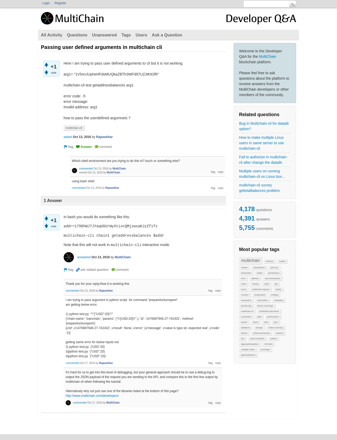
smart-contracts (257, 338)
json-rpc (274, 267)
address (255, 278)
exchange (265, 349)
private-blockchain (261, 333)
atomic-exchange (265, 306)
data (259, 317)
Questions (77, 35)
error (243, 278)
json (276, 322)
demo (255, 322)
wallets (273, 338)
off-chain (268, 344)
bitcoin (244, 333)
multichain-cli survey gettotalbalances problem (259, 188)
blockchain (246, 273)
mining (255, 284)
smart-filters (262, 300)
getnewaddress (248, 355)
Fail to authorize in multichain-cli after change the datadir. (263, 160)
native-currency (276, 327)
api (276, 284)
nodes (278, 289)
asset (243, 284)
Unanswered (104, 35)
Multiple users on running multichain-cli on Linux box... (262, 174)
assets (282, 261)
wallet (259, 273)
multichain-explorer (261, 289)
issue (243, 289)
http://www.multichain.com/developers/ (92, 396)
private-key (246, 306)
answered (84, 257)
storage (259, 327)
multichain (250, 260)
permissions (273, 273)
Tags (126, 35)
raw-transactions (272, 278)
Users (141, 35)
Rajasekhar (104, 137)
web (266, 322)
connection (246, 317)
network (279, 333)
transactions (259, 267)
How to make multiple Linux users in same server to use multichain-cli (261, 142)
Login (46, 3)
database (245, 327)
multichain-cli (247, 311)
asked (68, 137)
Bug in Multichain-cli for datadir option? (264, 126)
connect (244, 295)
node (266, 284)
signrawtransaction (250, 344)
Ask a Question (167, 35)
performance (273, 317)
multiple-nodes (248, 349)
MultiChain (267, 56)
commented (86, 168)
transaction (246, 300)
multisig (274, 295)
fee (242, 338)
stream (244, 267)
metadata (278, 300)
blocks (244, 322)
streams (269, 261)
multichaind (259, 295)
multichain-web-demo (269, 311)
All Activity (51, 35)
